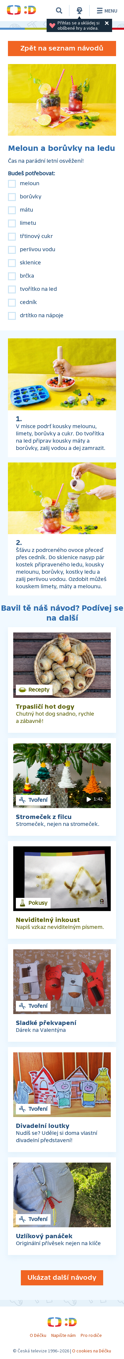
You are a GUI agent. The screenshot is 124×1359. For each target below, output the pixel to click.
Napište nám (63, 1335)
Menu (106, 11)
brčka (27, 276)
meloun (29, 183)
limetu (28, 223)
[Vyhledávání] (59, 10)
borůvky (30, 196)
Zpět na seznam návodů (62, 48)
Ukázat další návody (62, 1278)
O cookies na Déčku (91, 1351)
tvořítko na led (38, 289)
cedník (28, 302)
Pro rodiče (91, 1335)
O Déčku (38, 1335)
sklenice (30, 262)
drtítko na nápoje (41, 315)
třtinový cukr (36, 236)
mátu (26, 210)
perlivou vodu (37, 249)
